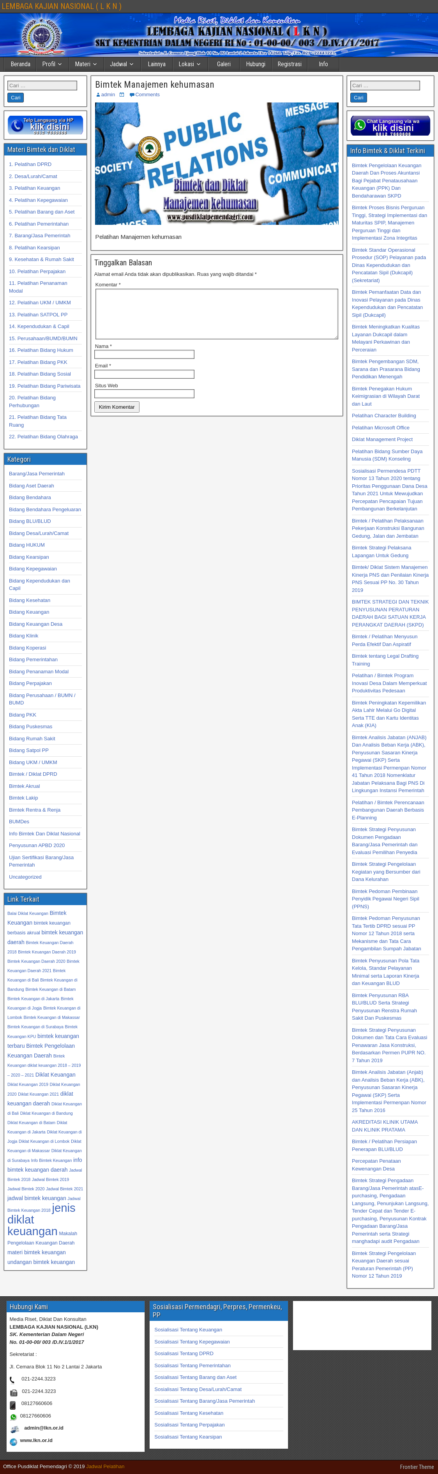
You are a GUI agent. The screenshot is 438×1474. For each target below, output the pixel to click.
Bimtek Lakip (23, 798)
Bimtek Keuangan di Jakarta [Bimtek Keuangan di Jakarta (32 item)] (33, 998)
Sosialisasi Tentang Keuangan (188, 1330)
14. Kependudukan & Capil (39, 326)
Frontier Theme (417, 1466)
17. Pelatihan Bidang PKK (38, 362)
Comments (147, 94)
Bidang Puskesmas (30, 726)
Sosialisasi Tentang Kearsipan (188, 1437)
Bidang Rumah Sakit (32, 738)
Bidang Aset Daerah (31, 486)
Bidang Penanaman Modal (39, 671)
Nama (103, 355)
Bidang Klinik (23, 636)
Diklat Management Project (382, 439)
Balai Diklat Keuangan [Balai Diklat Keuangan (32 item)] (27, 913)
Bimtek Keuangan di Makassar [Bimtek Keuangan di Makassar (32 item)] (52, 1017)
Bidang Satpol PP (29, 750)
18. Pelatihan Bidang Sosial (40, 374)
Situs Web (106, 395)
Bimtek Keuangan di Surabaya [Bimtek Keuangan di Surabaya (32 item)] (35, 1026)
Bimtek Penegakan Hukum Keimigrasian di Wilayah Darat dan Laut (386, 396)
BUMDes (19, 821)
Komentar (108, 285)
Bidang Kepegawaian (33, 569)
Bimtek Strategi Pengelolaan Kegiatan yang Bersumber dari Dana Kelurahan (386, 871)
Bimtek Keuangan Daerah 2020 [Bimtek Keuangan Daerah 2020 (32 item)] (36, 961)
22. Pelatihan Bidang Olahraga (43, 437)
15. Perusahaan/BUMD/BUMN (43, 338)
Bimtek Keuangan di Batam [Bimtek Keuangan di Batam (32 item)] (50, 989)
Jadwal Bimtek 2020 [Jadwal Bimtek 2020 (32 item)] (25, 1188)
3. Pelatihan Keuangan (34, 188)
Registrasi (289, 64)
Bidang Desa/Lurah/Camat (39, 533)
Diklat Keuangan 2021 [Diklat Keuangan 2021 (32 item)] (38, 1094)
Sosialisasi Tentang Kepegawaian (192, 1342)
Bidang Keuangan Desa (35, 624)
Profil (48, 64)
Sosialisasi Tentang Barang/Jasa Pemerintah (204, 1401)
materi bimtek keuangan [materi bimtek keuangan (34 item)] (36, 1252)
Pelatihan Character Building (384, 415)
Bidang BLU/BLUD (30, 521)
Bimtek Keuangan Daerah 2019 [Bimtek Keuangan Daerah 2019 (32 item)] (47, 952)
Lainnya (157, 64)
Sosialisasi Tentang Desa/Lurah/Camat (198, 1389)
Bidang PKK (22, 715)
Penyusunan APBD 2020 (37, 845)
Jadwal (118, 64)
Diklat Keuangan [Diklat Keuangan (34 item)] (55, 1075)
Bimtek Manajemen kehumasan (154, 84)
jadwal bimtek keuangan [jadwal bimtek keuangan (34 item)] (36, 1198)
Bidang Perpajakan (30, 683)
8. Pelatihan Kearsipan (34, 248)
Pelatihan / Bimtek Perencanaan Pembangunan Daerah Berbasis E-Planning (388, 810)
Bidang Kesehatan (29, 600)
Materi (82, 64)
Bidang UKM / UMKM (33, 762)
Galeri (224, 64)
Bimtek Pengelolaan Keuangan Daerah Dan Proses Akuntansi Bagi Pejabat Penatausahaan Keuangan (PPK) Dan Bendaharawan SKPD (387, 180)
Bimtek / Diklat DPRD (33, 774)
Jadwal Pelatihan (105, 1466)
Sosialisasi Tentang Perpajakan (189, 1425)
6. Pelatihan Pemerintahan (39, 224)
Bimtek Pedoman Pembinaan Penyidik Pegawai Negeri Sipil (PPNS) (385, 898)
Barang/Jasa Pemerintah (37, 474)
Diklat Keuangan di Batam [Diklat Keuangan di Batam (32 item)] (31, 1122)
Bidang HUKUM (27, 545)
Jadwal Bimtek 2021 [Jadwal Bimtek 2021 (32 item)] (64, 1188)
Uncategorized (25, 877)
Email (103, 375)
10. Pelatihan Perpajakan (37, 271)
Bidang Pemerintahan (33, 659)
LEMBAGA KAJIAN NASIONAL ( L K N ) (62, 6)
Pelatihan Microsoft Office (381, 428)
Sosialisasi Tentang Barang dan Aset (195, 1377)
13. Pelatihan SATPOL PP (38, 315)
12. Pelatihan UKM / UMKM (40, 302)
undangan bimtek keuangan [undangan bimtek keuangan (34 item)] (41, 1262)
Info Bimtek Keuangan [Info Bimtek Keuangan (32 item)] (51, 1160)
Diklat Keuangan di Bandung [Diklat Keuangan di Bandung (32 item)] (46, 1113)
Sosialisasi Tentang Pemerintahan (192, 1365)
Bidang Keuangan (29, 612)
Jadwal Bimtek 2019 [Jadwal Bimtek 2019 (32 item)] (50, 1179)
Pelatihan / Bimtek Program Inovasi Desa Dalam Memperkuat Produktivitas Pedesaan (389, 683)
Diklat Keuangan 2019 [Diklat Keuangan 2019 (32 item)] (27, 1084)
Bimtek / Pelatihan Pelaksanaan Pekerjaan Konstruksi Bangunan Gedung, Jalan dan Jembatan (388, 528)
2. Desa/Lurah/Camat (33, 176)
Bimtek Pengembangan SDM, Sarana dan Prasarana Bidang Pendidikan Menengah (386, 369)
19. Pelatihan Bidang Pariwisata (45, 386)
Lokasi (186, 64)
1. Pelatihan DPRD (30, 164)
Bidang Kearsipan (29, 557)
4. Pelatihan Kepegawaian (38, 200)
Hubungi (255, 64)
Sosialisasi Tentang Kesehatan (188, 1413)
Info (323, 64)
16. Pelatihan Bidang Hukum (41, 350)
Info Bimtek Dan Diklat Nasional (44, 834)
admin (108, 94)
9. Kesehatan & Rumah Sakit (41, 259)
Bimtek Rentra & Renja (34, 810)
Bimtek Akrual (24, 786)
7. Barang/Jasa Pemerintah (40, 235)
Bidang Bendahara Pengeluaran (45, 509)
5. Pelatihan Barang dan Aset (41, 212)
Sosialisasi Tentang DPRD (184, 1353)
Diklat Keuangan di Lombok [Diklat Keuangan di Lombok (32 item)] (44, 1141)
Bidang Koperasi (27, 648)
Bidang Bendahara (30, 497)
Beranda (20, 64)
